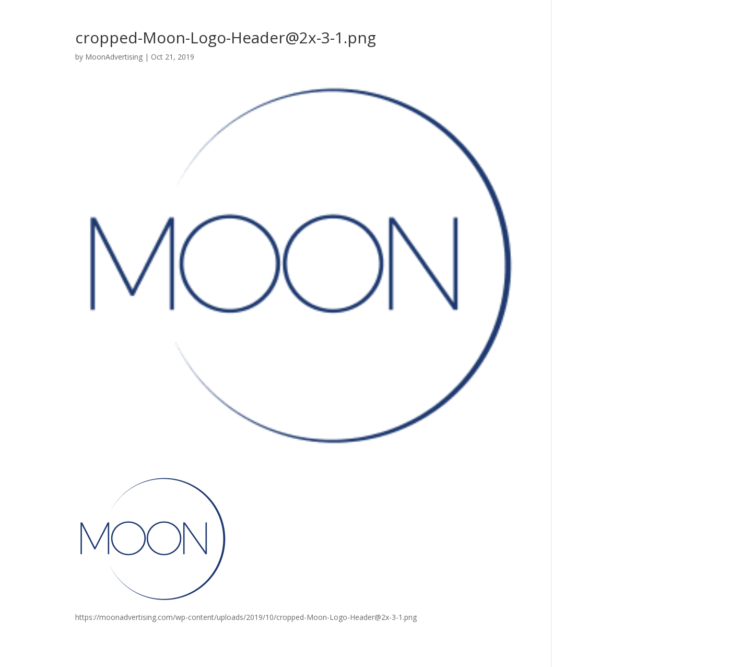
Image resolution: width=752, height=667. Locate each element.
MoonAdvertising (114, 57)
